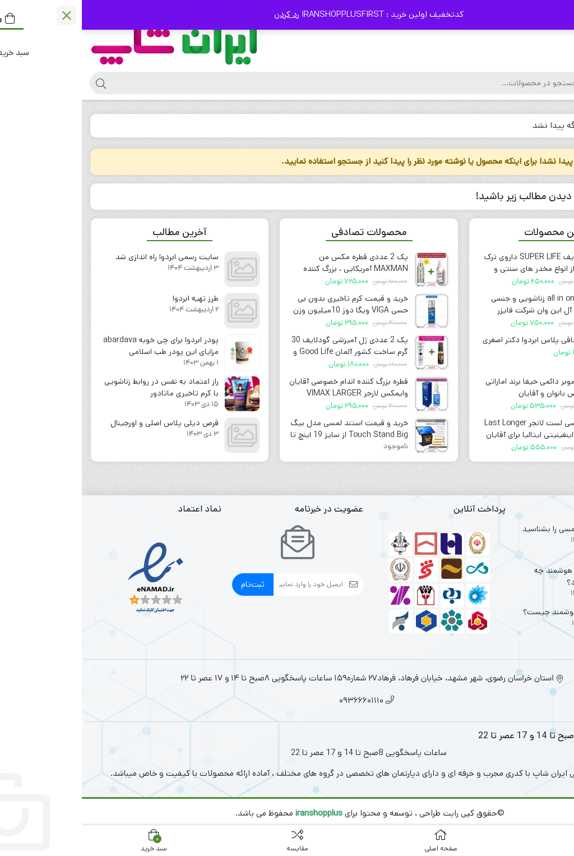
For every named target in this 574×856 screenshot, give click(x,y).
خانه (552, 125)
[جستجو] (262, 83)
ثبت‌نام (171, 584)
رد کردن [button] (204, 14)
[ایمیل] (226, 584)
